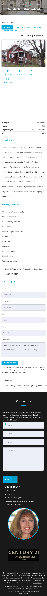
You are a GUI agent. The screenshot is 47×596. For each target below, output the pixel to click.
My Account (35, 4)
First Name (5, 289)
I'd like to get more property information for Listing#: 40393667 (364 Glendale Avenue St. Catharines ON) (23, 349)
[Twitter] (31, 73)
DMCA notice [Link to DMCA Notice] (23, 594)
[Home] (4, 2)
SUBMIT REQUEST (10, 363)
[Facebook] (19, 73)
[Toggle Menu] (43, 2)
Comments (5, 340)
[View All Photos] (7, 81)
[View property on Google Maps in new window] (23, 101)
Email (3, 314)
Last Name (5, 301)
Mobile (4, 327)
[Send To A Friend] (8, 73)
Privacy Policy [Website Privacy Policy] (37, 583)
